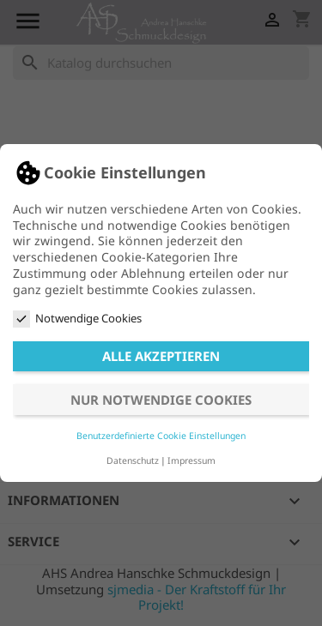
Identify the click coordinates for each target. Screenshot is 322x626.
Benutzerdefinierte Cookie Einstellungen (161, 436)
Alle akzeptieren (161, 355)
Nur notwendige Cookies (161, 399)
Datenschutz (132, 460)
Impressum (191, 460)
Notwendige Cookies (77, 318)
